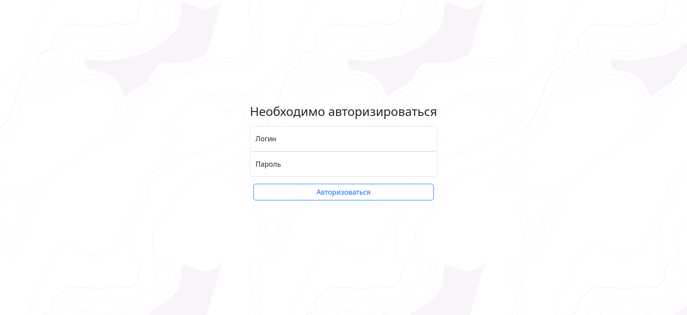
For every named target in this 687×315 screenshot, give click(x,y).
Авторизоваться (343, 192)
